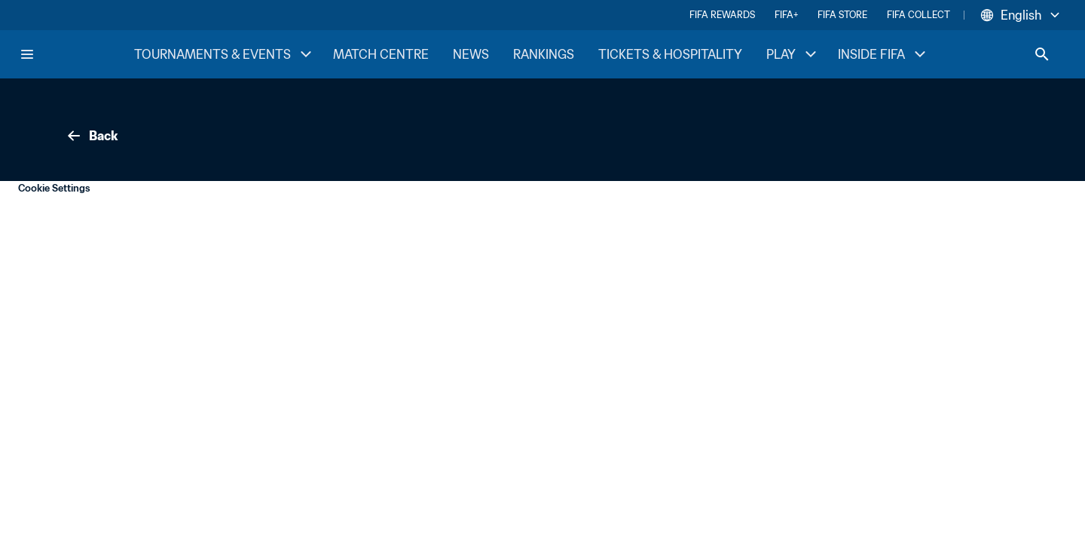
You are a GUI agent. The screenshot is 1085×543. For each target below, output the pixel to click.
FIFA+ (786, 14)
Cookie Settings (54, 188)
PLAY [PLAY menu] (793, 54)
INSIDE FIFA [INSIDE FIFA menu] (883, 54)
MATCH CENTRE (381, 54)
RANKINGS (543, 54)
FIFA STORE (842, 14)
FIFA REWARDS (722, 14)
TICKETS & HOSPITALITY (670, 54)
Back (91, 136)
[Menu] (27, 54)
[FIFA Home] (76, 54)
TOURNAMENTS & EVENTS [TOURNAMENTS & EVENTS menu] (224, 54)
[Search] (1042, 54)
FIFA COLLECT (918, 14)
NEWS (471, 54)
